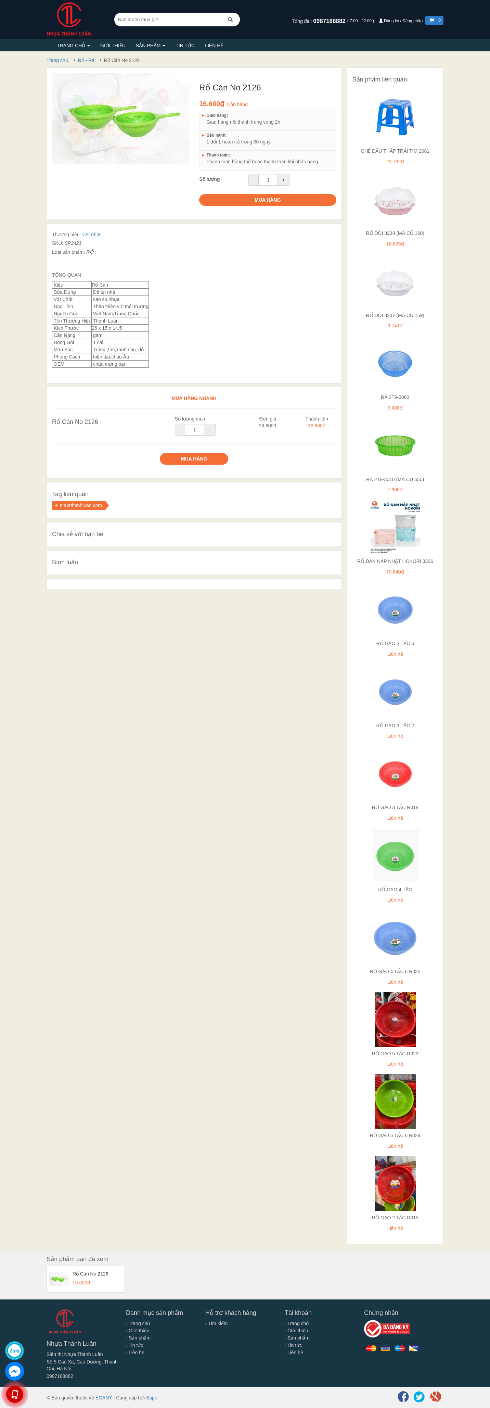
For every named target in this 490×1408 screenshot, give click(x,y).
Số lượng (209, 179)
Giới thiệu (113, 45)
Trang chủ (73, 45)
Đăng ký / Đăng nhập (401, 20)
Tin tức (185, 45)
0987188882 (330, 21)
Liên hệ (214, 45)
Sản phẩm (150, 45)
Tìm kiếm (216, 1323)
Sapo (151, 1397)
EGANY (103, 1397)
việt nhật (91, 234)
